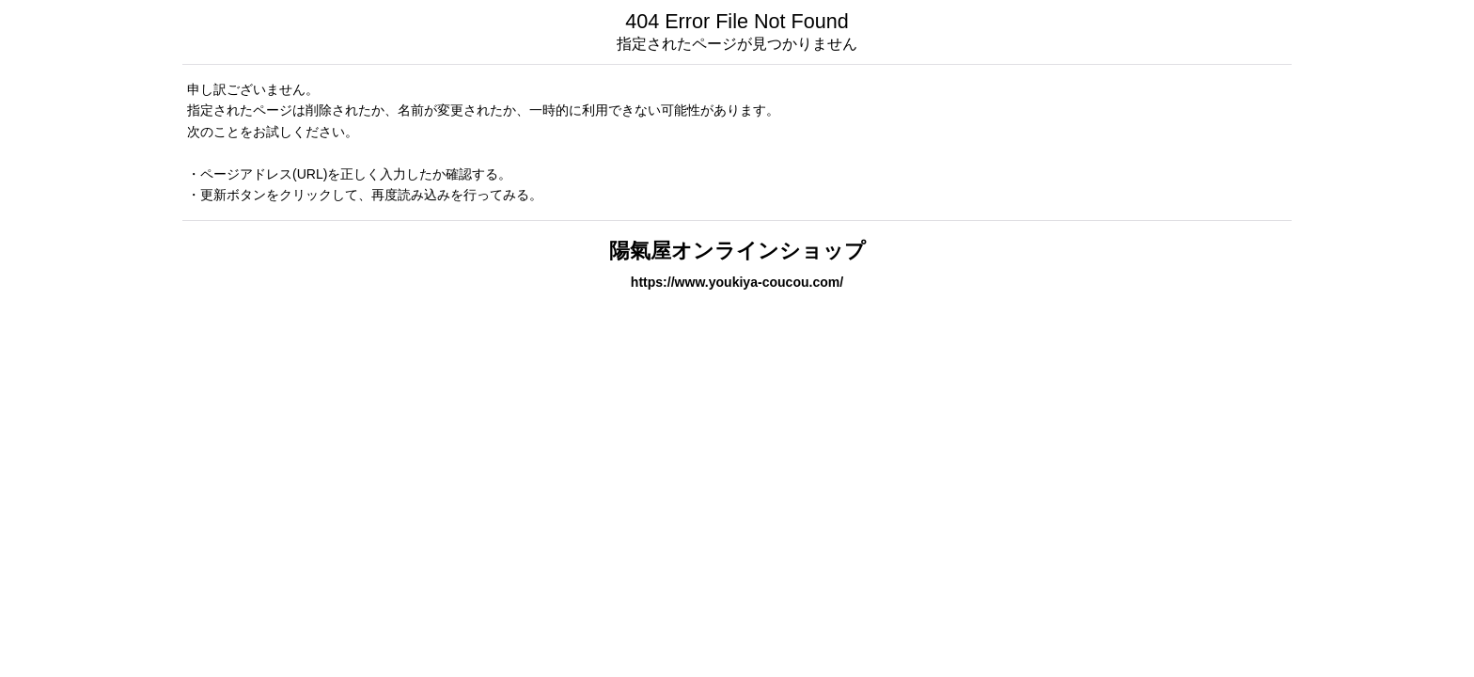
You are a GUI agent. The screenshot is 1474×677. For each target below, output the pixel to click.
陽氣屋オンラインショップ (737, 250)
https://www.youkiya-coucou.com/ (737, 282)
